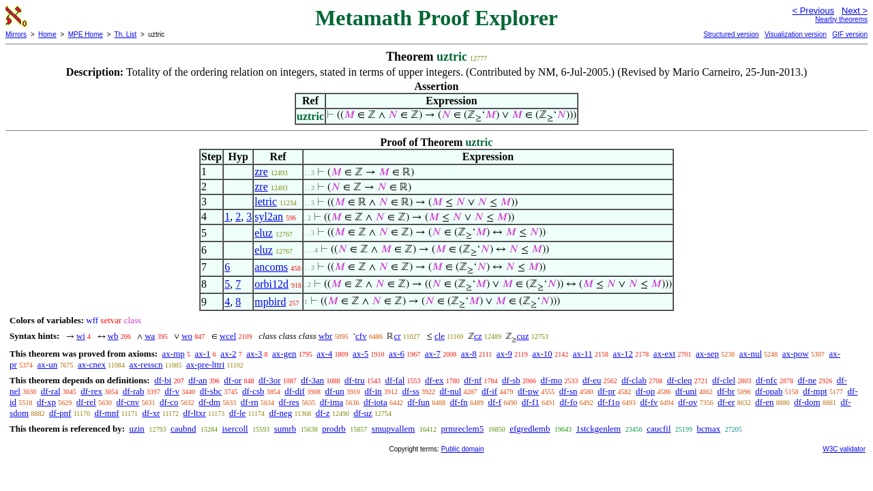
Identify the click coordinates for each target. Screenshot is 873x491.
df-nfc (767, 380)
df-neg (280, 413)
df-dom (807, 402)
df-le (237, 413)
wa (150, 336)
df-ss (410, 391)
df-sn (568, 391)
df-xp (46, 402)
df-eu (591, 380)
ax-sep (707, 353)
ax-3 (254, 353)
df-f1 (530, 402)
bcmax (709, 428)
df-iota (375, 402)
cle (439, 336)
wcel (228, 336)
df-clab (634, 380)
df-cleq (679, 380)
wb (113, 336)
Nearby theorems (841, 19)
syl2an (268, 216)
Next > (855, 10)
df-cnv (127, 402)
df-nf (473, 380)
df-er (726, 402)
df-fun (418, 402)
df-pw (528, 391)
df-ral (51, 391)
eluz (263, 233)
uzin (136, 428)
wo (186, 336)
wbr (325, 336)
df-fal (394, 380)
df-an (197, 380)
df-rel (86, 402)
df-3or (269, 380)
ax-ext (664, 353)
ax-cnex (92, 364)
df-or (232, 380)
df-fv (648, 402)
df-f (494, 402)
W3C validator (844, 449)
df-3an (312, 380)
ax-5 (360, 353)
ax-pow (795, 353)
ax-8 (469, 353)
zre (261, 171)
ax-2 (228, 353)
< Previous (813, 10)
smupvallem (393, 428)
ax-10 (542, 353)
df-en (764, 402)
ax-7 (433, 353)
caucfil (658, 428)
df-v (171, 391)
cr (397, 336)
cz (478, 336)
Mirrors (16, 34)
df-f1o (608, 402)
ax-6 (396, 353)
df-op (645, 391)
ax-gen (284, 353)
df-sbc (211, 391)
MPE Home (85, 34)
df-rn (249, 402)
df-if (489, 391)
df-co (169, 402)
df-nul (451, 391)
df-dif (294, 391)
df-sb (511, 380)
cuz (522, 336)
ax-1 (203, 353)
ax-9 (504, 353)
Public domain (462, 449)
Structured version (730, 34)
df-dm (209, 402)
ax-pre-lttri (205, 364)
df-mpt (815, 391)
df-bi (162, 380)
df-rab (134, 391)
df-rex (91, 391)
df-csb (253, 391)
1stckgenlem (598, 428)
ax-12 (623, 353)
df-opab (768, 391)
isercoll (235, 428)
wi (80, 336)
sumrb (285, 428)
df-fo (568, 402)
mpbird (270, 302)
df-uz (362, 413)
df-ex (434, 380)
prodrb (334, 428)
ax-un (48, 364)
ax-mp (173, 353)
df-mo (551, 380)
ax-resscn (145, 364)
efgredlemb (529, 428)
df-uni (686, 391)
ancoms (271, 267)
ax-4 (324, 353)
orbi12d (271, 284)
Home (47, 34)
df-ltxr (194, 413)
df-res (289, 402)
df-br (726, 391)
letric (265, 201)
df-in (373, 391)
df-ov (687, 402)
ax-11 (583, 353)
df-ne (806, 380)
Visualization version (796, 34)
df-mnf (106, 413)
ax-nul (750, 353)
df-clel (723, 380)
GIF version (850, 34)
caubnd (183, 428)
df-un (334, 391)
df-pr (606, 391)
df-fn (459, 402)
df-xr (151, 413)
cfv (361, 336)
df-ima (332, 402)
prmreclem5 (462, 428)
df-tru (354, 380)
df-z (323, 413)
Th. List (126, 34)
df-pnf (60, 413)
